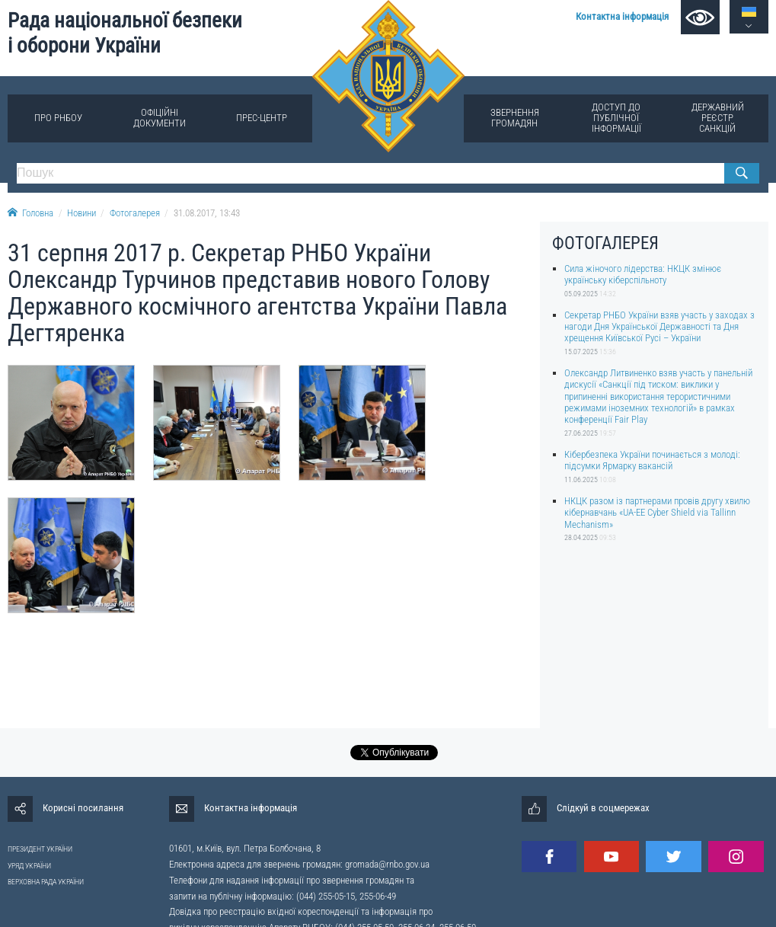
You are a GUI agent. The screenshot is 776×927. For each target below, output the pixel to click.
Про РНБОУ (58, 117)
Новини (81, 213)
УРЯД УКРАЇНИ (29, 866)
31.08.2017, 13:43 (207, 213)
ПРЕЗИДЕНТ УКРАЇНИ (40, 849)
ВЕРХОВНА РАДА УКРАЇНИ (46, 882)
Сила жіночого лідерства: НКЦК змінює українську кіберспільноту (642, 274)
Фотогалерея (135, 213)
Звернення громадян (514, 118)
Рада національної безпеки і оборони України (125, 33)
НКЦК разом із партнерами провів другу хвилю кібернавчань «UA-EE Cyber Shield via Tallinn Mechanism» (657, 512)
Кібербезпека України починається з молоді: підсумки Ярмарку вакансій (652, 460)
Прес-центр (261, 117)
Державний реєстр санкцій (717, 117)
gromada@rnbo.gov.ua (387, 864)
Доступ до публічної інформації (616, 117)
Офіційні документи (159, 118)
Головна (30, 213)
